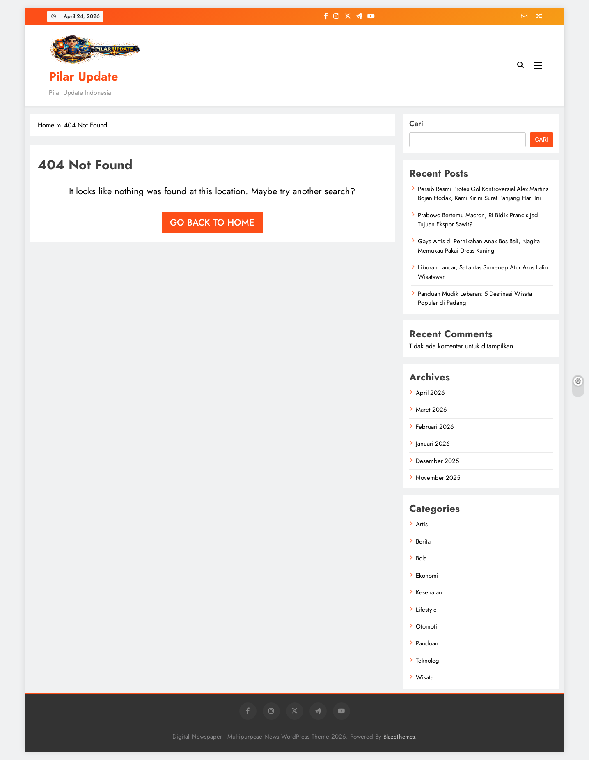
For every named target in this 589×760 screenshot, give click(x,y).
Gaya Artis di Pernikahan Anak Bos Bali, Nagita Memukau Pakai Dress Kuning (479, 246)
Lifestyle (426, 609)
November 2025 (438, 477)
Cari (416, 123)
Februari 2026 (435, 426)
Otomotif (427, 626)
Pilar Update (83, 76)
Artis (422, 524)
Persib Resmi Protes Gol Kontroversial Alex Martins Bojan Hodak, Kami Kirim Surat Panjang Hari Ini (483, 193)
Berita (423, 541)
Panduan (427, 643)
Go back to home (212, 222)
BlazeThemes (399, 736)
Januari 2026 (433, 443)
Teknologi (428, 660)
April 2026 (430, 392)
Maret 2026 (431, 409)
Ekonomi (427, 575)
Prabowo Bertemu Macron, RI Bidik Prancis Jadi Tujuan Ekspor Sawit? (479, 220)
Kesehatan (429, 592)
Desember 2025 (437, 460)
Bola (421, 558)
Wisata (424, 677)
